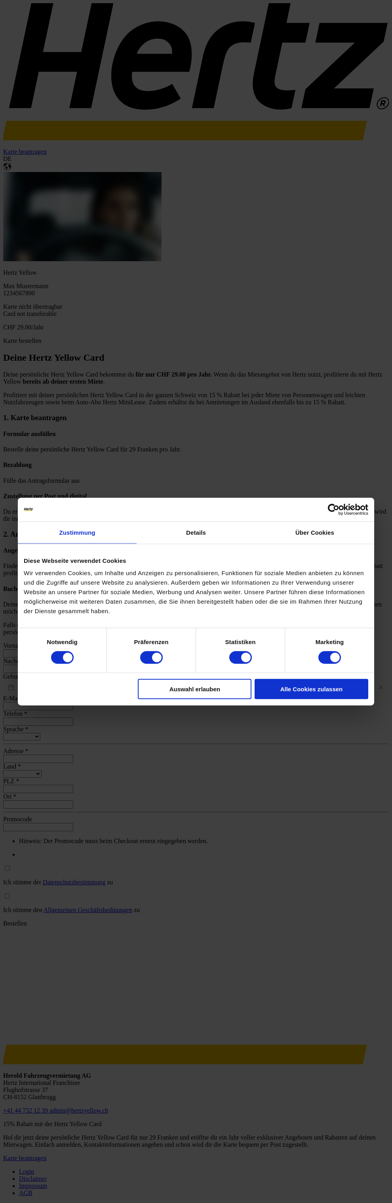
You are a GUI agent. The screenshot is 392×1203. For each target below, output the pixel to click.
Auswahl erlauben (194, 689)
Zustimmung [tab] (77, 532)
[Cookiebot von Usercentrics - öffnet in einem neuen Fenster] (333, 509)
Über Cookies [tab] (314, 532)
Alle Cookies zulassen (311, 689)
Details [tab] (196, 532)
